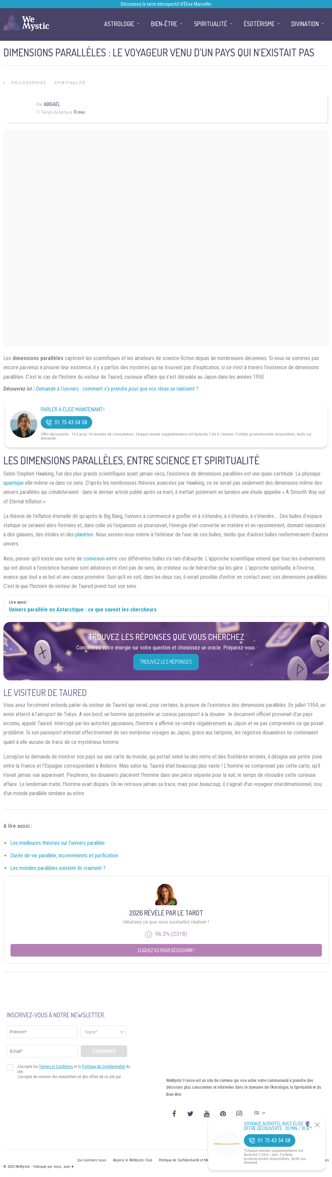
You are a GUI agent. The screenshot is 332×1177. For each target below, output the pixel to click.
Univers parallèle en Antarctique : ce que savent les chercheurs (83, 609)
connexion (94, 558)
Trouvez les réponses (166, 661)
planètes (84, 534)
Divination (305, 24)
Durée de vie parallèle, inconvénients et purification (64, 855)
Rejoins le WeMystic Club (132, 1160)
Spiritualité (69, 83)
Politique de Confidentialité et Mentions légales (195, 1160)
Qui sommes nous (91, 1160)
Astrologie (119, 24)
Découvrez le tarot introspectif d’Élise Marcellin (166, 4)
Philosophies (29, 83)
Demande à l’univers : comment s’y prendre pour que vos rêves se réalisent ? (117, 389)
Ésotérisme (259, 24)
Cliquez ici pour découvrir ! (166, 950)
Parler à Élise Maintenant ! (72, 409)
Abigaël (52, 104)
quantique (13, 483)
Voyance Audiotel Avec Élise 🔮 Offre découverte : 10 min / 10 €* (278, 1126)
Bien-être (164, 24)
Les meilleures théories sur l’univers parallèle (57, 843)
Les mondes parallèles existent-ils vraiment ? (57, 868)
